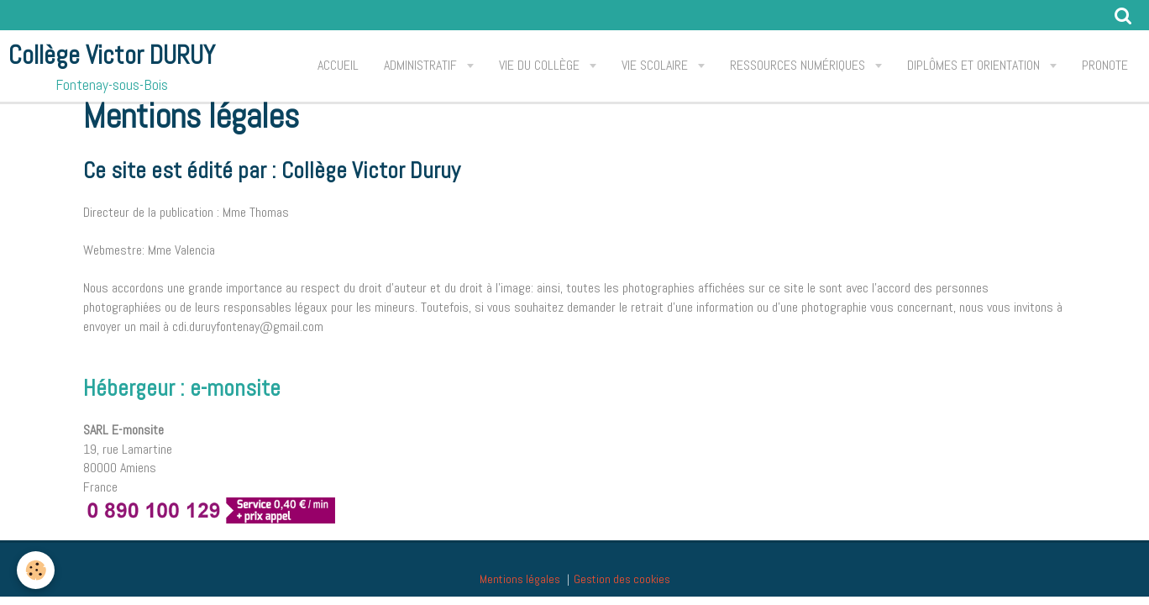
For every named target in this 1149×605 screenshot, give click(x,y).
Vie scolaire (656, 65)
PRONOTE (1105, 65)
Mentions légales (520, 579)
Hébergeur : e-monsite (182, 387)
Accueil (338, 65)
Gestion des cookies (622, 579)
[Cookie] (36, 570)
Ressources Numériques (799, 65)
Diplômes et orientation (975, 65)
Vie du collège (541, 65)
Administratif (422, 65)
